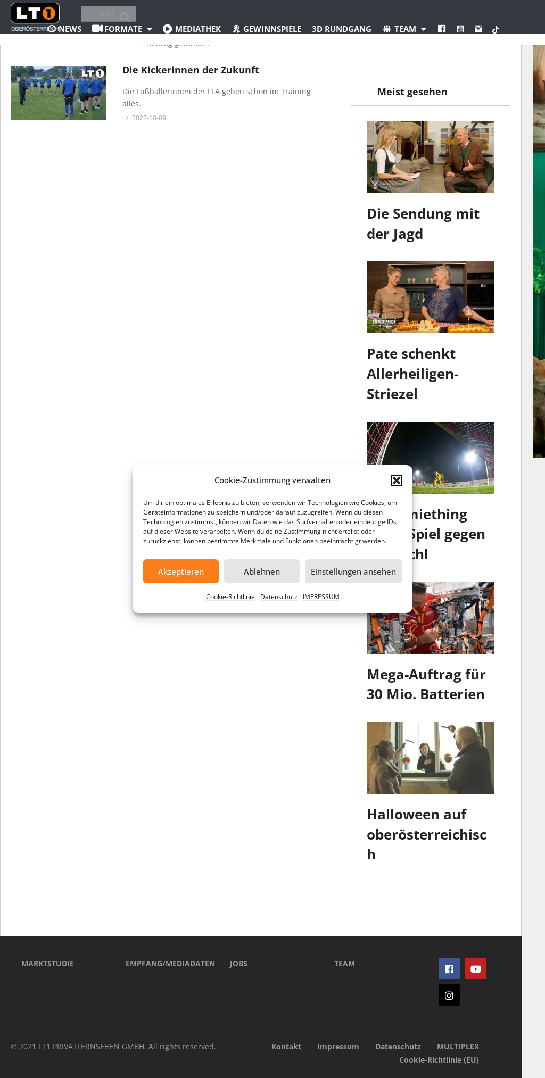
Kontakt (286, 1046)
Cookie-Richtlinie (230, 596)
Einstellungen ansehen (353, 571)
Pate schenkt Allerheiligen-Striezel (412, 373)
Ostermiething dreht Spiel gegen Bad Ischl (426, 533)
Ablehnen (262, 571)
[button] (396, 480)
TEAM (344, 963)
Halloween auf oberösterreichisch (426, 834)
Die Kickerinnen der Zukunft (190, 69)
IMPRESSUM (321, 596)
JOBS (238, 963)
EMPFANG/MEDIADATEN (162, 963)
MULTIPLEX (458, 1046)
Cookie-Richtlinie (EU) (439, 1060)
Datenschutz (279, 596)
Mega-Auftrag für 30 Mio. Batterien (426, 684)
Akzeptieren (181, 571)
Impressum (338, 1046)
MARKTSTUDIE (47, 963)
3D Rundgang (341, 28)
